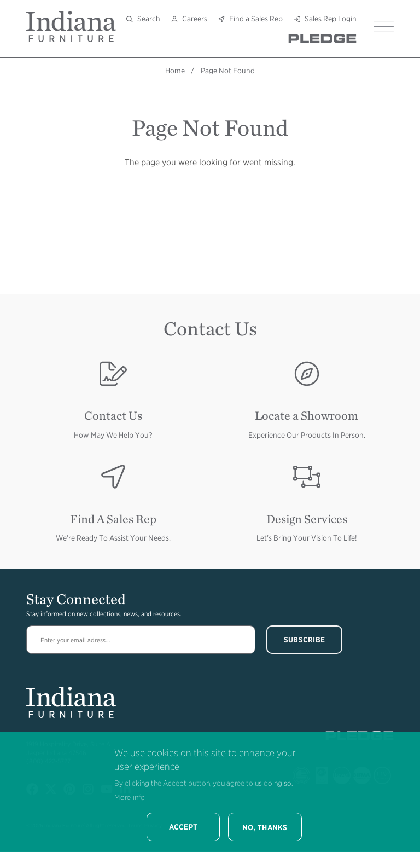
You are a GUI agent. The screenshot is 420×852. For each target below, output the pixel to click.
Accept (183, 826)
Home (175, 70)
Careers (194, 18)
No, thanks (265, 827)
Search (148, 18)
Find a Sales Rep (256, 18)
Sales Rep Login (331, 18)
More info (129, 797)
